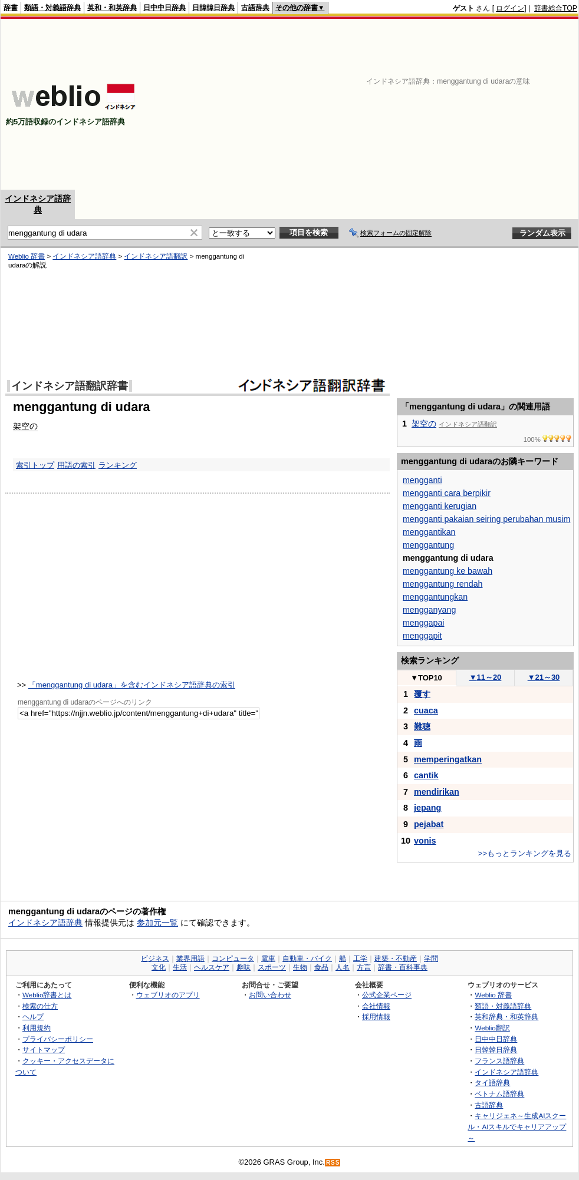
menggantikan (429, 532)
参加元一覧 (157, 922)
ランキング (117, 465)
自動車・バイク (307, 958)
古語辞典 (255, 7)
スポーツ (272, 967)
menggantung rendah (443, 584)
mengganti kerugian (439, 506)
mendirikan (436, 791)
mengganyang (429, 609)
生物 (300, 967)
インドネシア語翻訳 (155, 256)
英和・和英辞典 (112, 7)
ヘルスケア (211, 967)
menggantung (428, 545)
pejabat (428, 824)
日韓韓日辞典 (213, 7)
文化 (159, 967)
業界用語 (190, 958)
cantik (426, 775)
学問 (431, 958)
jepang (427, 807)
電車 (268, 958)
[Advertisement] (424, 104)
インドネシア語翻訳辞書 (69, 386)
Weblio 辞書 (26, 256)
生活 (180, 967)
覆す (422, 694)
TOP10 (426, 677)
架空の (25, 426)
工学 (360, 958)
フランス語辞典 (499, 1061)
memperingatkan (448, 759)
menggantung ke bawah (447, 571)
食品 (321, 967)
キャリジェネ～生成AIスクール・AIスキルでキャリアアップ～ (517, 1126)
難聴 (422, 726)
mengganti (422, 480)
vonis (425, 840)
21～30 (544, 677)
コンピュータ (233, 958)
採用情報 (376, 1016)
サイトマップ (43, 1049)
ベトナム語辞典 (499, 1094)
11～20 (485, 677)
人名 (342, 967)
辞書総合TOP (555, 8)
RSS (333, 1162)
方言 (364, 967)
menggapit (422, 635)
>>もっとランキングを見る (524, 853)
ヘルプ (33, 1016)
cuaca (426, 710)
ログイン (510, 8)
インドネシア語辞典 (84, 256)
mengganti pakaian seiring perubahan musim (486, 519)
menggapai (424, 622)
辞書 (11, 7)
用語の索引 (76, 465)
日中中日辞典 (164, 7)
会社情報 (376, 1006)
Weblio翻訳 (492, 1028)
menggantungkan (435, 596)
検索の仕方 (40, 1006)
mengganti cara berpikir (447, 493)
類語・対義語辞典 (52, 7)
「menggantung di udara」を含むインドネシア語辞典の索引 (131, 684)
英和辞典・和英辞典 (506, 1016)
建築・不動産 (395, 958)
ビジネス (155, 958)
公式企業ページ (387, 995)
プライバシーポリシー (57, 1039)
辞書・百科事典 (402, 967)
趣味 (243, 967)
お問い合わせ (270, 995)
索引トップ (35, 465)
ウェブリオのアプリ (168, 995)
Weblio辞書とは (46, 995)
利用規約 (36, 1028)
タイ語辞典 (492, 1082)
